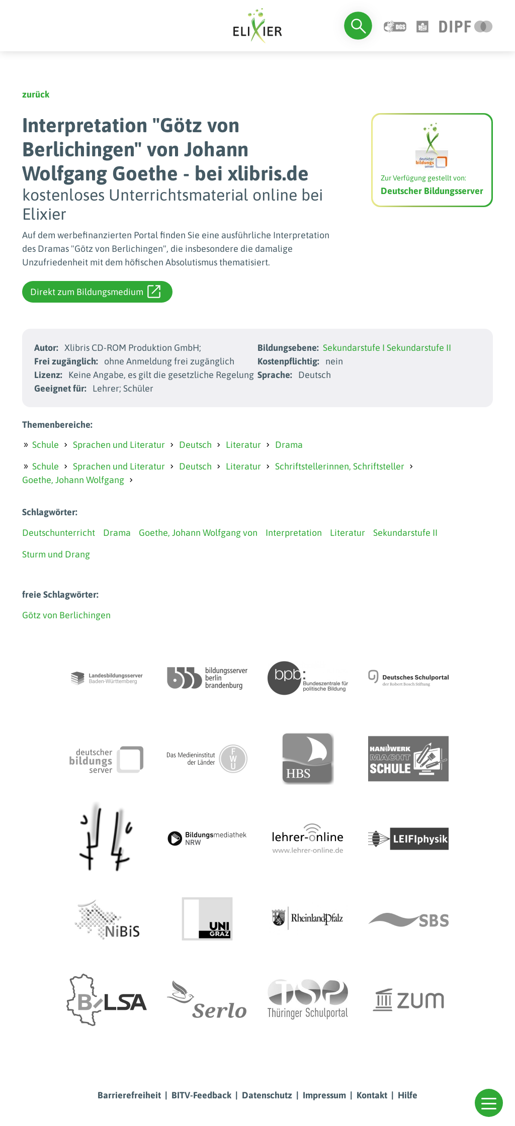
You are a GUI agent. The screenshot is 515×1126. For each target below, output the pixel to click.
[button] (489, 1103)
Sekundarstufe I (354, 347)
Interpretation (294, 532)
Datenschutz (267, 1095)
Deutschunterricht (58, 532)
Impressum (324, 1095)
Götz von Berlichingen (66, 615)
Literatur (243, 444)
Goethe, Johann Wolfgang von (198, 532)
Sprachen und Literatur (119, 444)
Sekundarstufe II (419, 347)
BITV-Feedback (201, 1095)
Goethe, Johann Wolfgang (73, 480)
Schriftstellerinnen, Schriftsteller (339, 466)
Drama (289, 444)
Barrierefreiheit (129, 1095)
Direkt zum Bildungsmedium (95, 291)
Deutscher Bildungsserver (432, 190)
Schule (45, 444)
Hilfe (407, 1095)
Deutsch (195, 444)
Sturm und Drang (56, 554)
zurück (35, 94)
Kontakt (372, 1095)
